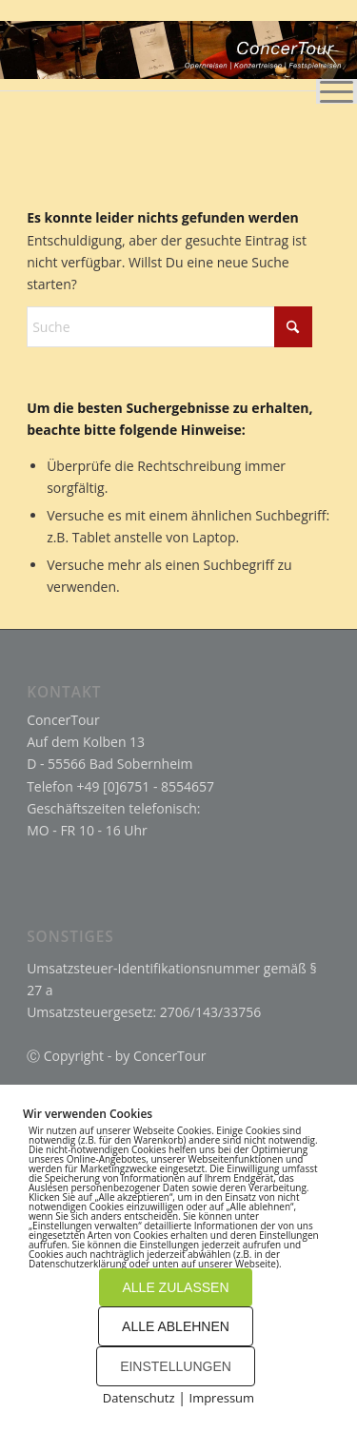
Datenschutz (139, 1397)
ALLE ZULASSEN (175, 1287)
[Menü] (327, 48)
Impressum (222, 1397)
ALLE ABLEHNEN (175, 1326)
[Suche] (169, 326)
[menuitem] (327, 48)
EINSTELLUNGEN (175, 1366)
